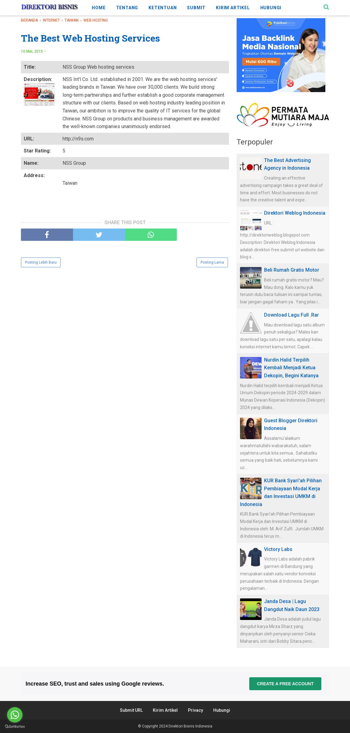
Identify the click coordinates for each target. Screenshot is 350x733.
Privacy (195, 710)
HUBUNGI (271, 7)
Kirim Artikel (165, 710)
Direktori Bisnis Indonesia (190, 726)
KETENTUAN (163, 7)
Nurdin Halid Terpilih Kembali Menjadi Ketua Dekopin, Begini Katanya (291, 368)
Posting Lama (212, 262)
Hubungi (221, 710)
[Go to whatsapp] (14, 715)
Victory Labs (278, 549)
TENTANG (127, 7)
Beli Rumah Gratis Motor (291, 270)
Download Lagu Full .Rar (291, 315)
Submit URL (131, 710)
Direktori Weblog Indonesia (294, 213)
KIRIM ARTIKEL (233, 7)
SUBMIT (196, 7)
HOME (98, 7)
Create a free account (285, 683)
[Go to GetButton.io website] (15, 727)
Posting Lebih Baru (41, 262)
